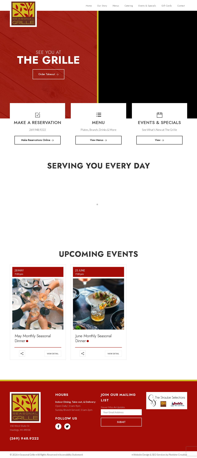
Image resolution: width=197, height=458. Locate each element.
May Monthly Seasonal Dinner (33, 338)
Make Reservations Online (37, 140)
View (159, 140)
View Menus (98, 140)
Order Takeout (48, 74)
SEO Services (158, 454)
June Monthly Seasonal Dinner (93, 338)
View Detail (53, 354)
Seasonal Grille (24, 15)
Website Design (141, 454)
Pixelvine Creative (178, 454)
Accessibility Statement (71, 454)
